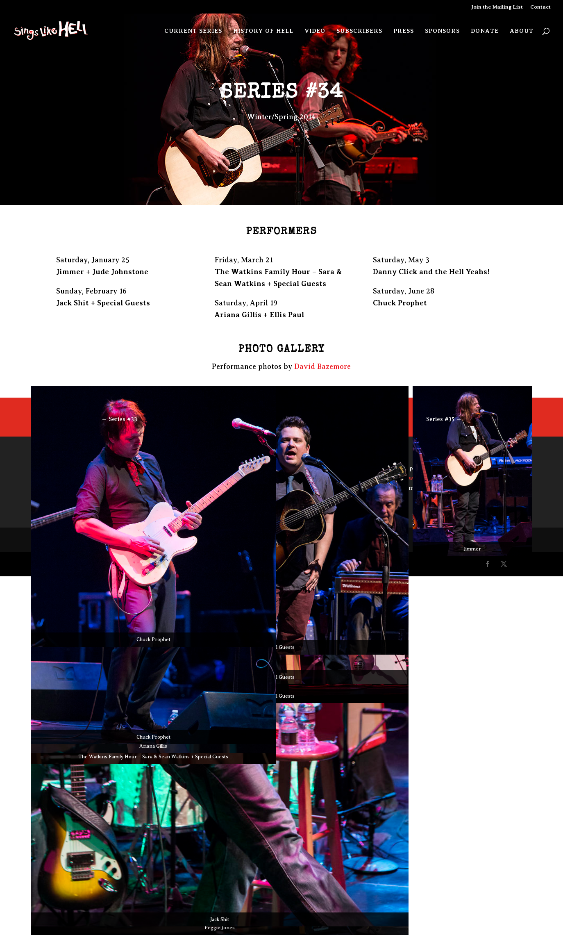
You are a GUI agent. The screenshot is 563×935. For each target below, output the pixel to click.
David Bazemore (322, 366)
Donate (485, 31)
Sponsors (442, 31)
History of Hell (263, 31)
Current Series (193, 31)
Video (314, 31)
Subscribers (359, 31)
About (521, 31)
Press (403, 31)
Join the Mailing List (497, 7)
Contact (540, 7)
